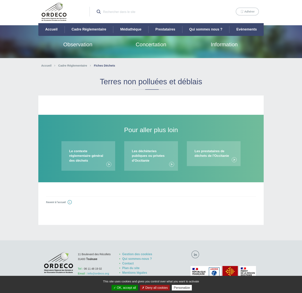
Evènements (246, 29)
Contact (128, 263)
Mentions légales (134, 272)
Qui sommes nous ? (205, 29)
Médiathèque (130, 29)
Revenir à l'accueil (56, 202)
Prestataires (165, 29)
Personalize (182, 287)
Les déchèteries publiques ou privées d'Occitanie (148, 155)
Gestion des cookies (137, 254)
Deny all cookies (155, 287)
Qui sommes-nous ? (137, 258)
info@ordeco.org (98, 273)
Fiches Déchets (104, 65)
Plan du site (131, 268)
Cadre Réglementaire (88, 29)
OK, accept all (124, 287)
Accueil (51, 29)
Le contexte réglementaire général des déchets (86, 155)
